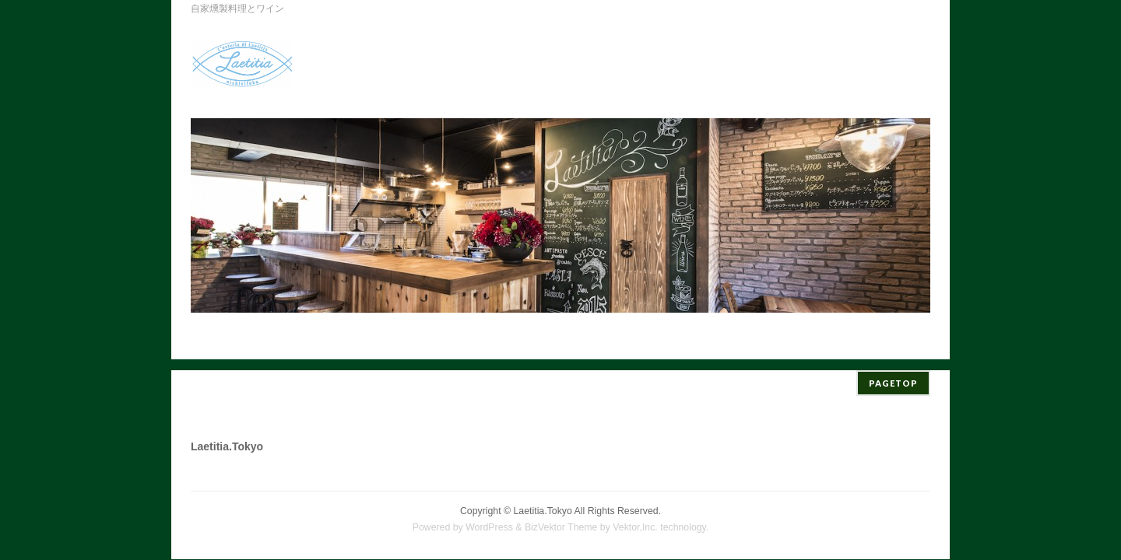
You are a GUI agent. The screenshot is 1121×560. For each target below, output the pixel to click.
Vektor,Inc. (635, 516)
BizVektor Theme (561, 516)
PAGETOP (893, 372)
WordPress (489, 516)
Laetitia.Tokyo (543, 500)
